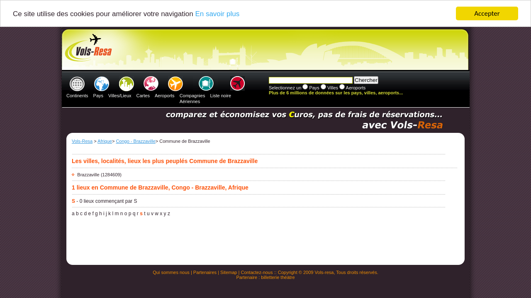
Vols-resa (324, 272)
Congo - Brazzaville (135, 141)
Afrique (104, 141)
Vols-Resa (82, 141)
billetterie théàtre (278, 277)
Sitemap (228, 272)
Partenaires (205, 272)
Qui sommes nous (171, 272)
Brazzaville (88, 174)
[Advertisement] (264, 50)
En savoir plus (217, 14)
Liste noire (220, 95)
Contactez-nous (257, 272)
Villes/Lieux (119, 95)
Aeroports (165, 95)
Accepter (486, 13)
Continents (77, 95)
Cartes (143, 95)
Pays (98, 95)
